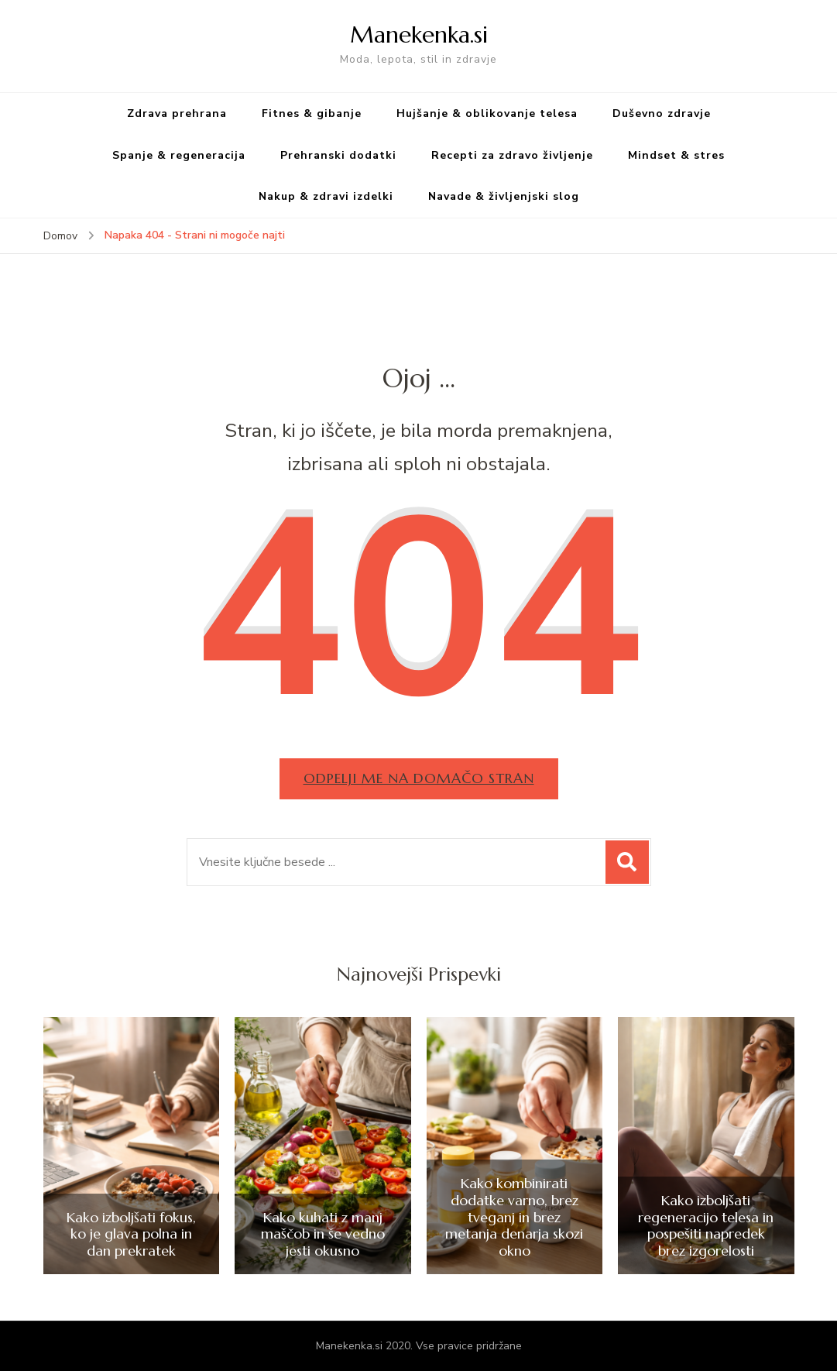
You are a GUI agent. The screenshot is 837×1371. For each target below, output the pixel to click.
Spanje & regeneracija (178, 155)
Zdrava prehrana (177, 113)
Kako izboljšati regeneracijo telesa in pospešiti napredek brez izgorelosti (706, 1225)
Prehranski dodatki (338, 155)
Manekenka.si (419, 34)
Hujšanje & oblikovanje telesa (487, 113)
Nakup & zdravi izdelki (326, 196)
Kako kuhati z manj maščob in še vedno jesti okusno (323, 1234)
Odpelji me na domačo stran (419, 778)
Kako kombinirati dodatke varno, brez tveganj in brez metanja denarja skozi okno (514, 1217)
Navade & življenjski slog (503, 196)
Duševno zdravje (661, 113)
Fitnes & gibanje (312, 113)
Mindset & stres (676, 155)
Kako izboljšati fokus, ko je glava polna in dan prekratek (131, 1234)
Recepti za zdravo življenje (512, 155)
